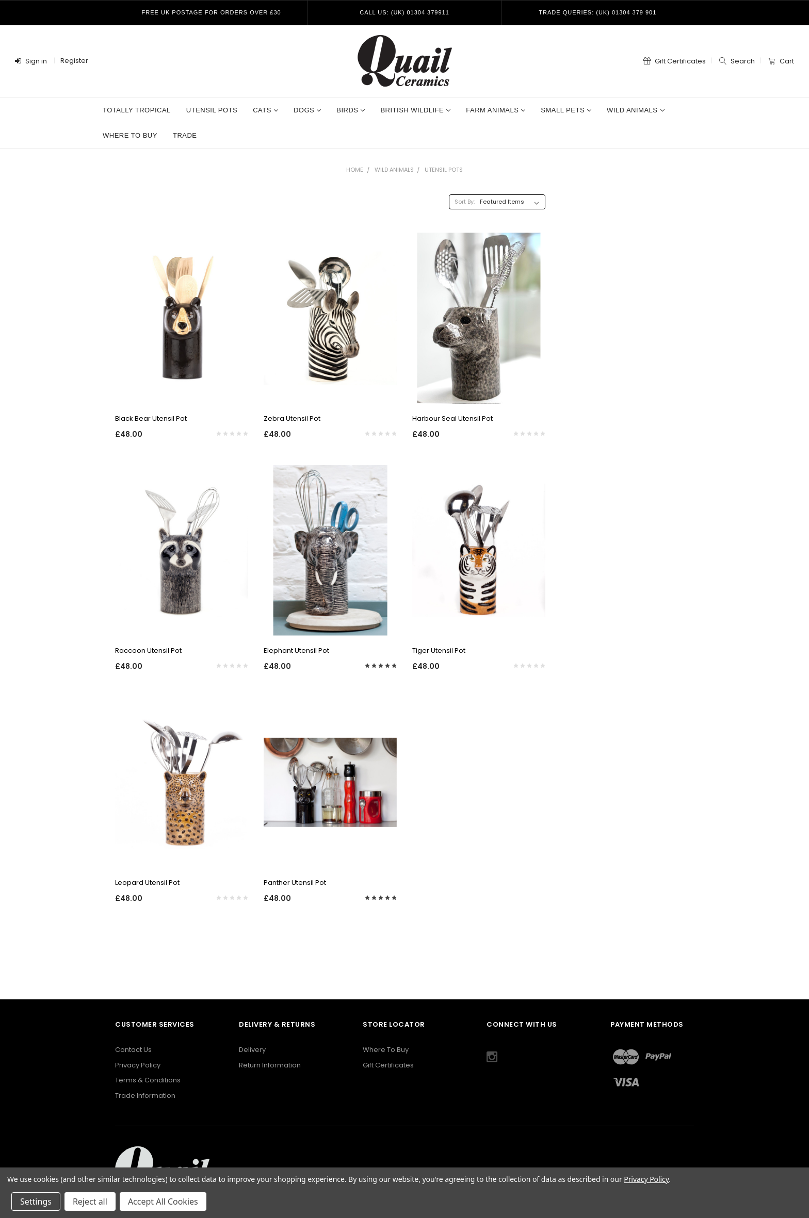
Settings (36, 1201)
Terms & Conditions (148, 1080)
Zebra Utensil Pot (292, 418)
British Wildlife (415, 110)
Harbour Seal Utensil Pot (452, 418)
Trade (185, 135)
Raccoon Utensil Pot (148, 650)
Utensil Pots (211, 110)
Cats (265, 110)
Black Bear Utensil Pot (151, 418)
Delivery (252, 1050)
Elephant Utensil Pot (296, 650)
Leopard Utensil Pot (147, 882)
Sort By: (465, 201)
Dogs (307, 110)
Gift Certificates (388, 1065)
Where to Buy (130, 135)
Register (74, 60)
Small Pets (566, 110)
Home (354, 170)
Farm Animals (495, 110)
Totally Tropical (137, 110)
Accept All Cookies (163, 1201)
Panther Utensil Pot (295, 882)
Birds (350, 110)
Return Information (270, 1065)
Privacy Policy (137, 1065)
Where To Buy (386, 1050)
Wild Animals (635, 110)
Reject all (90, 1201)
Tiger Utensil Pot (438, 650)
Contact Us (133, 1050)
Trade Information (145, 1095)
